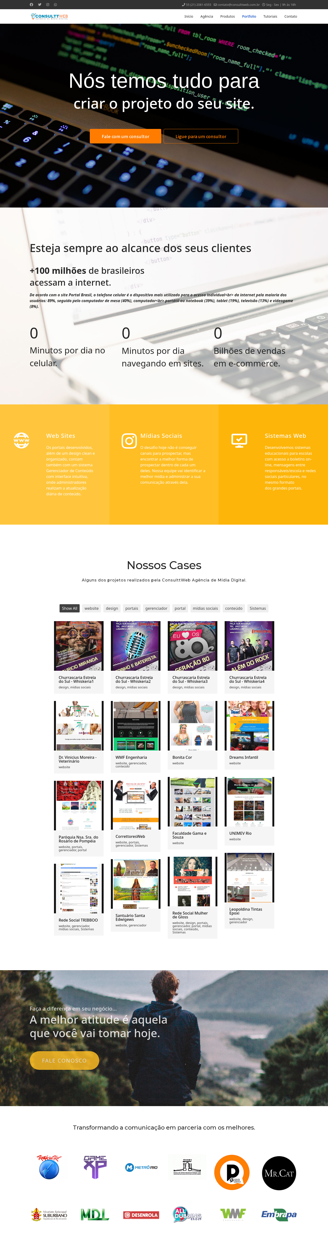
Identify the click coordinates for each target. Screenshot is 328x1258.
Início (188, 16)
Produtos (227, 16)
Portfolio (249, 16)
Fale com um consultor (125, 136)
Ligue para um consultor (200, 136)
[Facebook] (31, 4)
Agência (206, 16)
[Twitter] (39, 4)
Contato (290, 16)
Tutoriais (270, 16)
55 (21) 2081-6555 (198, 5)
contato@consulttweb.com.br (239, 5)
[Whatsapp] (55, 4)
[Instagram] (47, 4)
